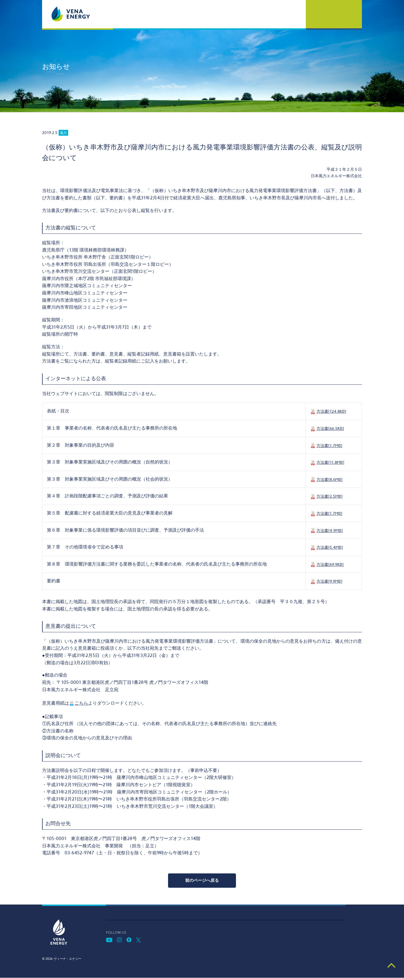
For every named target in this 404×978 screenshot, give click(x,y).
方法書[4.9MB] (329, 530)
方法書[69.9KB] (330, 564)
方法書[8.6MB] (329, 479)
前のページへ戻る (202, 880)
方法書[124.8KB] (331, 411)
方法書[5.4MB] (329, 547)
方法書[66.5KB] (330, 428)
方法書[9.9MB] (329, 581)
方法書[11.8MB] (330, 462)
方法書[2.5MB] (329, 496)
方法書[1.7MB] (329, 445)
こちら (81, 703)
